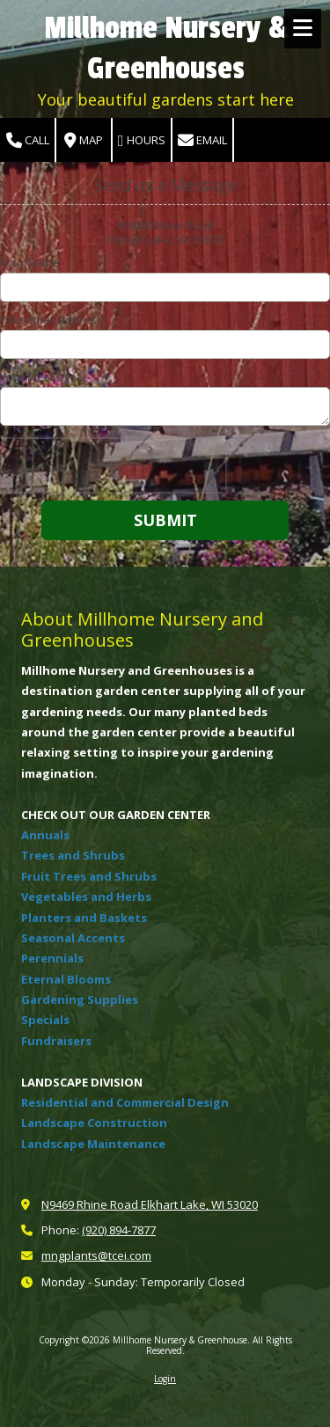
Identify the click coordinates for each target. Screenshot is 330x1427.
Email (202, 140)
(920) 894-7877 (119, 1230)
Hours (141, 140)
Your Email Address (51, 319)
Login (165, 1378)
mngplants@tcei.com (96, 1255)
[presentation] (112, 465)
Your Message (38, 377)
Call (27, 140)
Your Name (29, 262)
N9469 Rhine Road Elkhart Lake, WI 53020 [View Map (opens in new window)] (149, 1204)
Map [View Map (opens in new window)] (83, 140)
